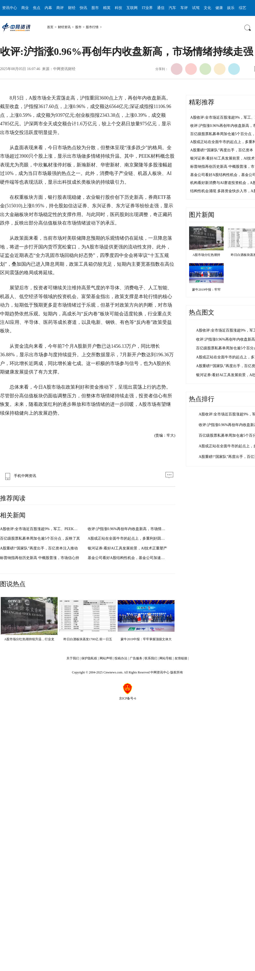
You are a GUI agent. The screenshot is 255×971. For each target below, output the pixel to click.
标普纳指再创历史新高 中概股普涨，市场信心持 (39, 558)
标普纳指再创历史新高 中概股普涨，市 (222, 167)
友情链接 (181, 658)
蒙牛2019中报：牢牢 (206, 289)
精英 (106, 8)
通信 (160, 8)
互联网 (132, 8)
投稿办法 (120, 658)
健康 (219, 8)
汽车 (172, 8)
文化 (207, 8)
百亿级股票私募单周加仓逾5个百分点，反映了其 (40, 538)
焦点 (36, 8)
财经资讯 (64, 27)
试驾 (195, 8)
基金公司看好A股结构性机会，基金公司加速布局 (128, 558)
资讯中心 (9, 8)
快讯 (83, 8)
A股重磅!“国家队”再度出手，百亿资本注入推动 (39, 548)
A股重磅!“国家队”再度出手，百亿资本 (221, 150)
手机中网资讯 (19, 476)
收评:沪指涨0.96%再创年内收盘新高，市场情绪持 (128, 529)
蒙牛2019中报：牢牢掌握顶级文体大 (146, 639)
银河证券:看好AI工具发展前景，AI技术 (222, 158)
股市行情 (92, 27)
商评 (60, 8)
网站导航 (165, 658)
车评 (184, 8)
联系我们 (150, 658)
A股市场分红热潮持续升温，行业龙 (29, 639)
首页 (50, 27)
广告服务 (136, 658)
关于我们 (72, 658)
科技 (118, 8)
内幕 (48, 8)
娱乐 (231, 8)
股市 (95, 8)
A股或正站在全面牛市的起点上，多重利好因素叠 (128, 538)
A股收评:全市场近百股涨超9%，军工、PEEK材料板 (42, 529)
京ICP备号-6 (127, 698)
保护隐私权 (89, 658)
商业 (25, 8)
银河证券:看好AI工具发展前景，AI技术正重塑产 (127, 548)
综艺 (242, 8)
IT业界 (147, 8)
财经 (71, 8)
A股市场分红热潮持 (206, 255)
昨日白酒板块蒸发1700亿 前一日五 (87, 639)
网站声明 (106, 658)
